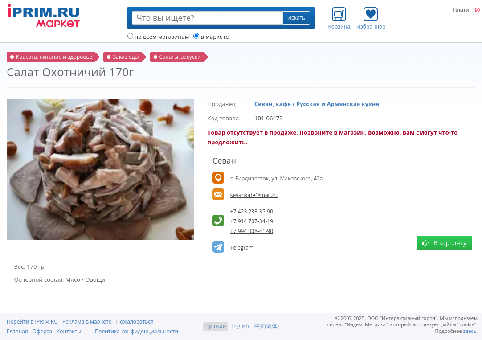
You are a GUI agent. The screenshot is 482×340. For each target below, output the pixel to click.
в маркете (211, 37)
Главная (17, 331)
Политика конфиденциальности (136, 331)
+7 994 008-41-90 (251, 231)
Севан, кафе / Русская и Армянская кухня (316, 104)
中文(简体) (266, 326)
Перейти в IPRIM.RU (32, 321)
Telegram (241, 247)
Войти (461, 10)
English (240, 326)
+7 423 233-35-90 (251, 211)
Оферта (42, 331)
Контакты (69, 331)
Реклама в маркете (86, 321)
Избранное (370, 18)
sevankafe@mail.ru (254, 195)
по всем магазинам (158, 37)
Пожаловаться (134, 321)
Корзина (339, 18)
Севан (224, 160)
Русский (215, 326)
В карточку (444, 242)
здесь (470, 331)
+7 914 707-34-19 (251, 221)
